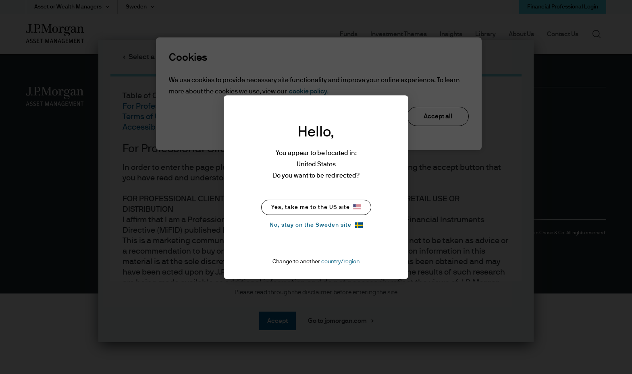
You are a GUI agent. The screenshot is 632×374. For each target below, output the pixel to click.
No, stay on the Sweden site (316, 225)
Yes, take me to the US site (316, 207)
